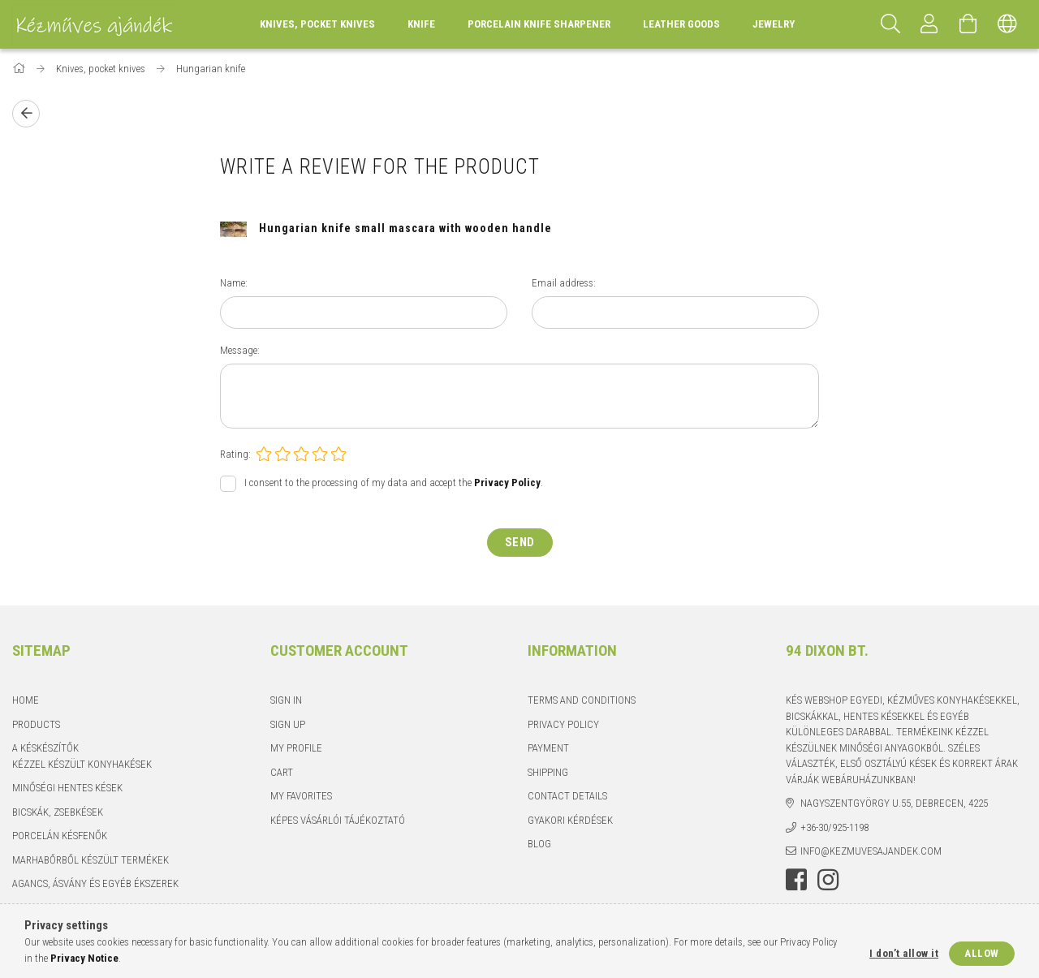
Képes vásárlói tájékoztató (337, 820)
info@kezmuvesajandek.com (871, 851)
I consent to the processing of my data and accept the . (393, 483)
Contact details (567, 796)
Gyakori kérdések (570, 820)
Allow (981, 953)
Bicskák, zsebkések (57, 812)
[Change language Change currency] (1007, 24)
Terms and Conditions (582, 700)
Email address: (564, 283)
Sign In (286, 700)
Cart (281, 772)
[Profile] (929, 24)
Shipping (548, 772)
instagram (828, 880)
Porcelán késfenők (59, 835)
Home (25, 700)
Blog (539, 844)
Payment (548, 748)
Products (36, 724)
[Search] (890, 24)
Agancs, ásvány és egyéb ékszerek (95, 883)
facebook (796, 880)
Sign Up (287, 724)
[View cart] (968, 24)
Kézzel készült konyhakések (82, 764)
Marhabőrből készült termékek (90, 860)
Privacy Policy (563, 724)
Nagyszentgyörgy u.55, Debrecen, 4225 (894, 803)
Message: (240, 350)
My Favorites (301, 796)
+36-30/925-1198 (834, 827)
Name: (234, 283)
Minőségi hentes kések (67, 788)
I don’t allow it (903, 953)
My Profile (296, 748)
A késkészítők (45, 748)
